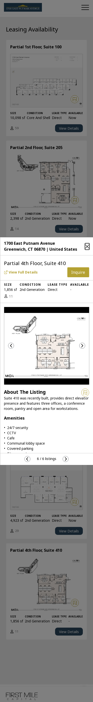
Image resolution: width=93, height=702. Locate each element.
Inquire (78, 272)
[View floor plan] (85, 393)
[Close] (87, 245)
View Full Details (21, 272)
